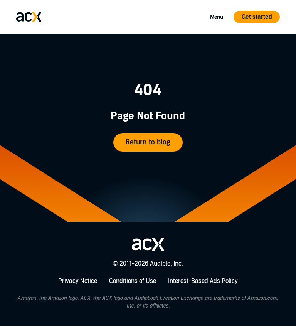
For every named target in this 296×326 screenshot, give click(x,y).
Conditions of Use (132, 281)
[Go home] (29, 17)
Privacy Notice (77, 281)
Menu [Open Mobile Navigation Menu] (216, 17)
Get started (257, 17)
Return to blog (148, 142)
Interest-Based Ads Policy (203, 281)
